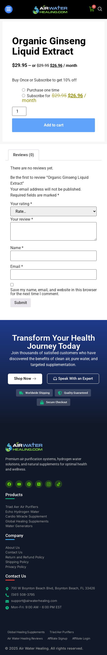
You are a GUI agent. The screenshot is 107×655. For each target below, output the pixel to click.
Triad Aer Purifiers (61, 632)
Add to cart (53, 125)
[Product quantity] (19, 111)
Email (16, 267)
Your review (21, 219)
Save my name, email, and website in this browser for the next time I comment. (53, 292)
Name (16, 248)
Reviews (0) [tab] (23, 154)
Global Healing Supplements (26, 632)
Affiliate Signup (57, 638)
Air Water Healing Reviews (25, 638)
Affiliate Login (81, 638)
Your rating (21, 204)
